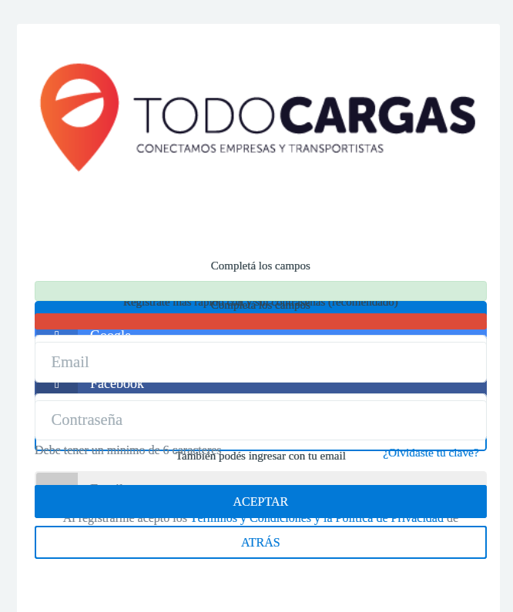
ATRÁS (260, 542)
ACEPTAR (261, 501)
